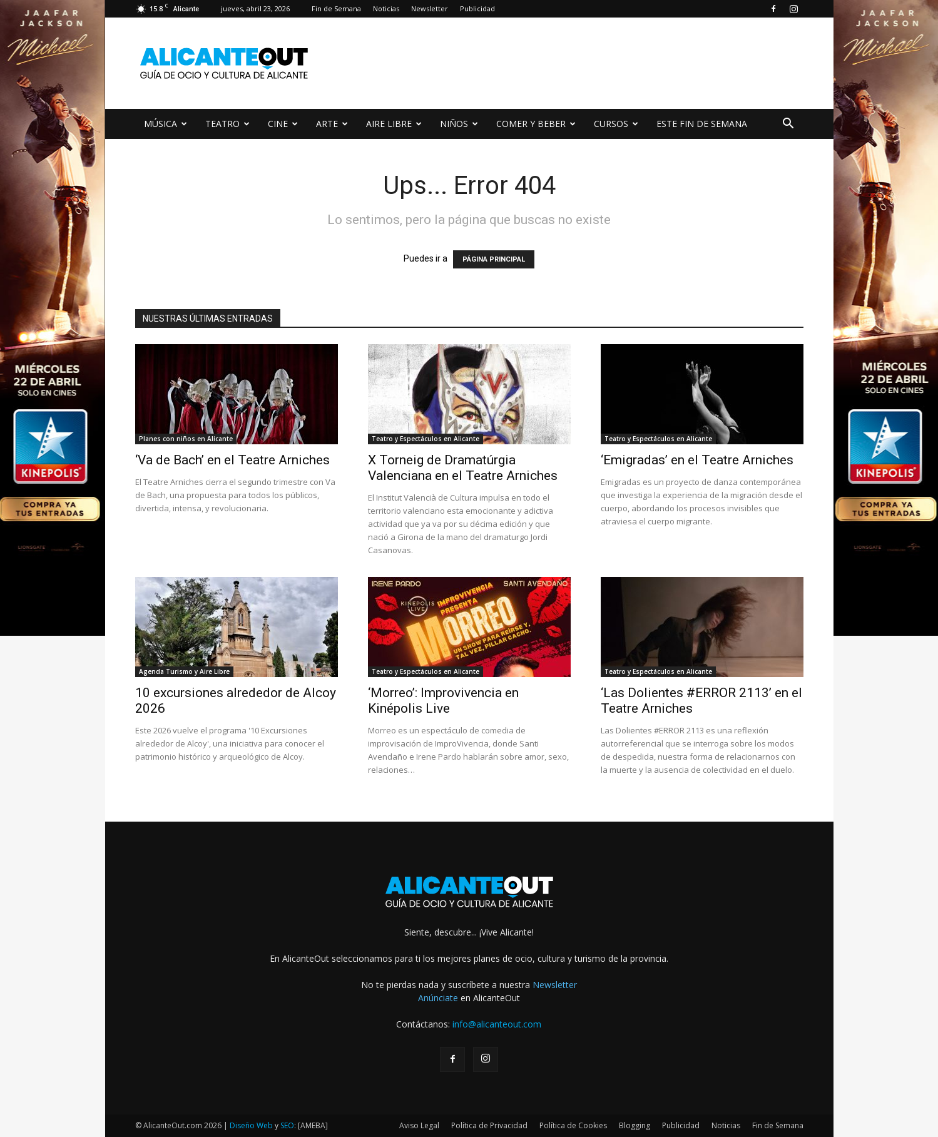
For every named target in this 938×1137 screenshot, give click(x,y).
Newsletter (429, 8)
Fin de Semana (336, 8)
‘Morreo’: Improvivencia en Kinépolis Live (443, 700)
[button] (788, 125)
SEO (287, 1125)
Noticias (386, 8)
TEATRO (227, 124)
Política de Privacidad (489, 1125)
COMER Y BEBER (536, 124)
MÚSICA (165, 124)
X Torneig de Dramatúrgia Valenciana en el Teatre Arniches (463, 467)
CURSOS (616, 124)
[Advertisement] (575, 63)
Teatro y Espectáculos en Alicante (425, 438)
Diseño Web (251, 1125)
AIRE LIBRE (394, 124)
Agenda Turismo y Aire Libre (184, 671)
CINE (283, 124)
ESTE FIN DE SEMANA (701, 124)
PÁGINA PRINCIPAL (493, 259)
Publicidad (477, 8)
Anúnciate (438, 998)
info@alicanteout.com (496, 1024)
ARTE (332, 124)
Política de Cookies (573, 1125)
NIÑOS (459, 124)
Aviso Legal (419, 1125)
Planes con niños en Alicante (186, 438)
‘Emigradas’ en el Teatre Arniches (697, 459)
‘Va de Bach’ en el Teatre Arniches (232, 459)
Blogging (634, 1125)
